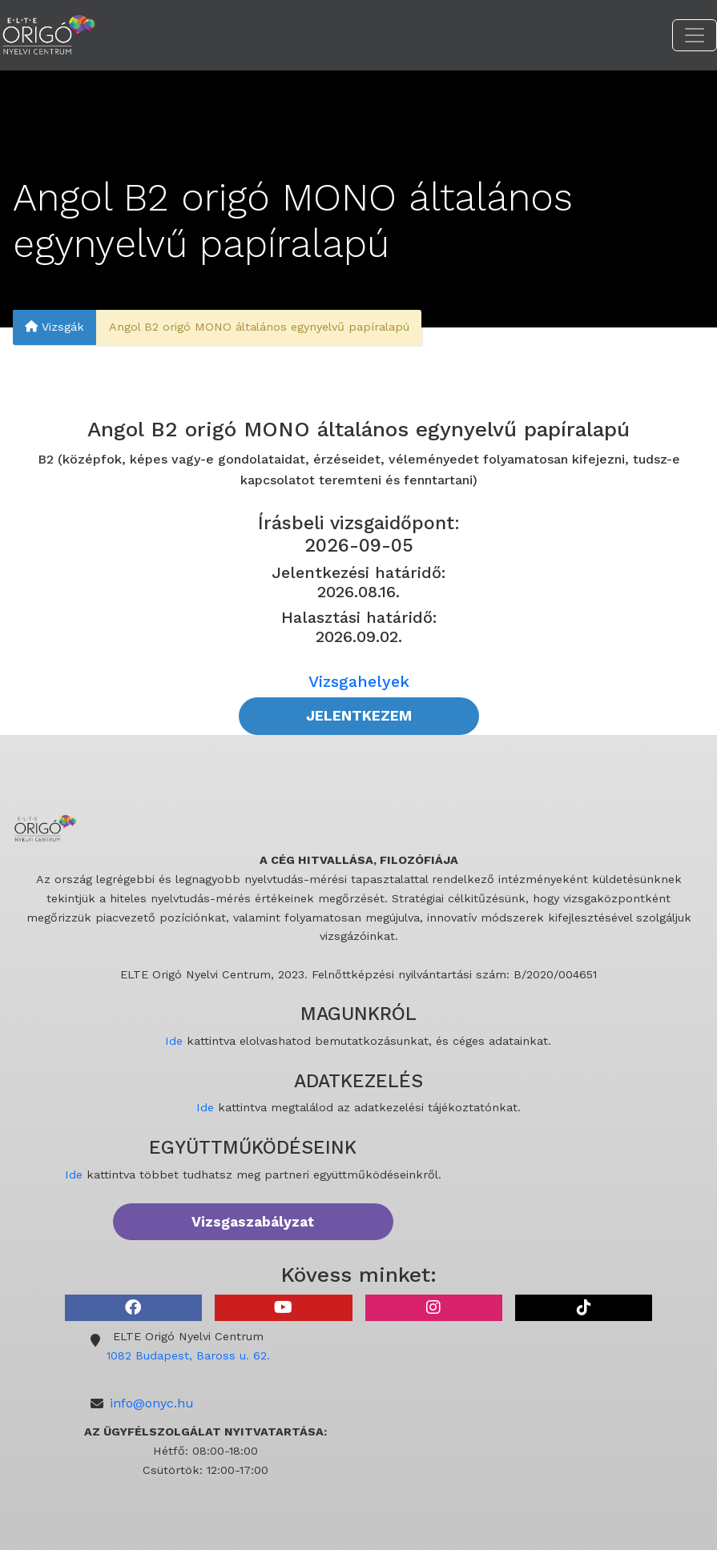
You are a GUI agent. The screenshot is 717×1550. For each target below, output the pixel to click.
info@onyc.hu (152, 1403)
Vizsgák (54, 327)
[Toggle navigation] (694, 35)
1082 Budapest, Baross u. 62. (188, 1355)
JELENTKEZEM (359, 716)
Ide (174, 1040)
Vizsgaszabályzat (252, 1222)
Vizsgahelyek (358, 681)
